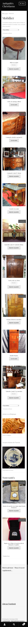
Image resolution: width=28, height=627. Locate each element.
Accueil (6, 13)
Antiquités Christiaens (8, 5)
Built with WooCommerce (17, 621)
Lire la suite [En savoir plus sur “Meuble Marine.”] (14, 358)
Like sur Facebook (9, 604)
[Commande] (10, 30)
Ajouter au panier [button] (14, 69)
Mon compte (4, 624)
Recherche (14, 624)
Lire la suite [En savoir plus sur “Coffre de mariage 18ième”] (14, 104)
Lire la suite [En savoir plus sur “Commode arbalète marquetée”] (14, 140)
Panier (22, 623)
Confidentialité (6, 621)
